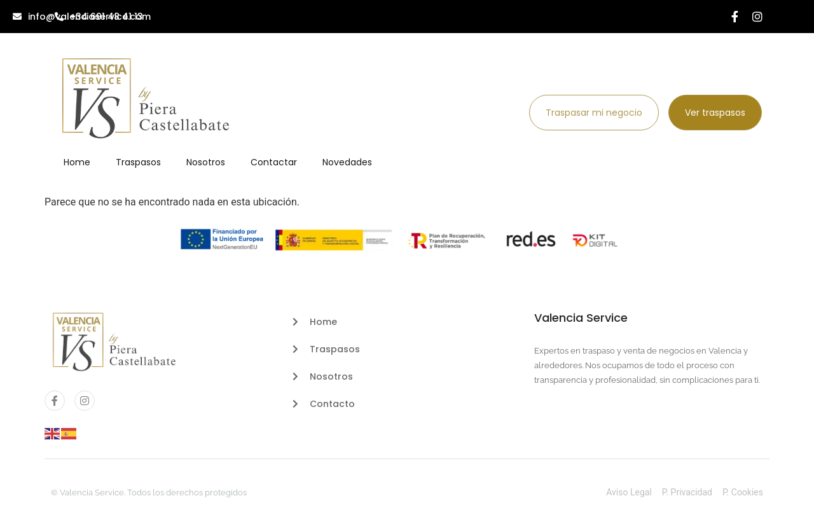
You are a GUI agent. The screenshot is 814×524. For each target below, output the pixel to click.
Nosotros (205, 162)
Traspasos (138, 162)
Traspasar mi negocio (594, 112)
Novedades (347, 162)
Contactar (274, 162)
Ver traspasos (715, 112)
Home (77, 162)
